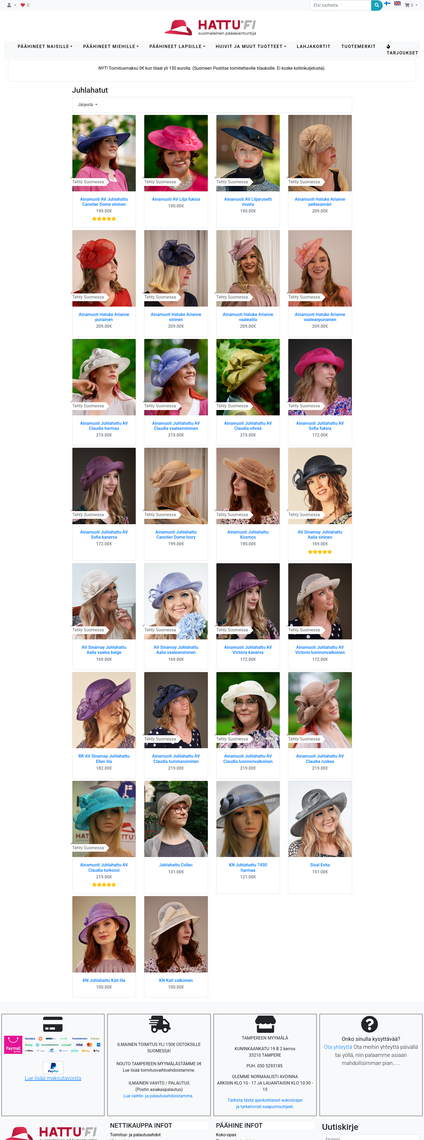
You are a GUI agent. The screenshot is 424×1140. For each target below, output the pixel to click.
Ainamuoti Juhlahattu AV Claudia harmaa (104, 426)
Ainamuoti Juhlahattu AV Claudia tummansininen (176, 759)
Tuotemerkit (358, 46)
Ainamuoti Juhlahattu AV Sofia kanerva (104, 535)
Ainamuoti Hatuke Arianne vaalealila (248, 317)
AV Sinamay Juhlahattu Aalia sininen (320, 535)
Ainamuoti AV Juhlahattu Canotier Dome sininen (104, 202)
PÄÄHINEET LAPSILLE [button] (175, 46)
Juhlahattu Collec (176, 864)
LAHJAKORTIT (314, 46)
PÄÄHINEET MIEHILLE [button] (109, 46)
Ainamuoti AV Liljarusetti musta (248, 202)
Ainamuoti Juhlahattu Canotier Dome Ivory (176, 535)
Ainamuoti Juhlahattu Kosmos (248, 535)
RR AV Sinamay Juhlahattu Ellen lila (104, 759)
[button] (11, 5)
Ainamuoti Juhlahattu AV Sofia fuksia (320, 426)
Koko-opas (226, 1134)
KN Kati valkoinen (176, 980)
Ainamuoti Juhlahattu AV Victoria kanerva (248, 650)
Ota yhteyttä (338, 1047)
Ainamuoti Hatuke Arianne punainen (104, 317)
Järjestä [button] (86, 104)
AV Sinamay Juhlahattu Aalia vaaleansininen (176, 650)
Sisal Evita (320, 864)
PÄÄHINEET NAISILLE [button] (43, 46)
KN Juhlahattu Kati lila (104, 980)
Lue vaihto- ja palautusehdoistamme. (158, 1095)
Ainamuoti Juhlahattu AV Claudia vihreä (248, 426)
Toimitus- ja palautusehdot (135, 1134)
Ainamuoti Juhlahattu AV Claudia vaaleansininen (176, 426)
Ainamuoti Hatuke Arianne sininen (176, 317)
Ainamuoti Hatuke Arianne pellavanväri (320, 202)
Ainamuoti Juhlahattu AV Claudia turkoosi (104, 867)
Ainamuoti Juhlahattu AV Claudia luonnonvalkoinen (248, 759)
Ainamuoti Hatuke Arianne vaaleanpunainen (320, 317)
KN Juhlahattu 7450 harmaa (248, 867)
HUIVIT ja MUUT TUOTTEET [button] (249, 46)
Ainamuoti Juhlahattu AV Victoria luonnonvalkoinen (320, 650)
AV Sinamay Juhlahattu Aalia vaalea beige (104, 650)
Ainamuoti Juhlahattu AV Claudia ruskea (320, 759)
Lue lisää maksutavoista (53, 1078)
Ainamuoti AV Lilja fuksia (176, 199)
